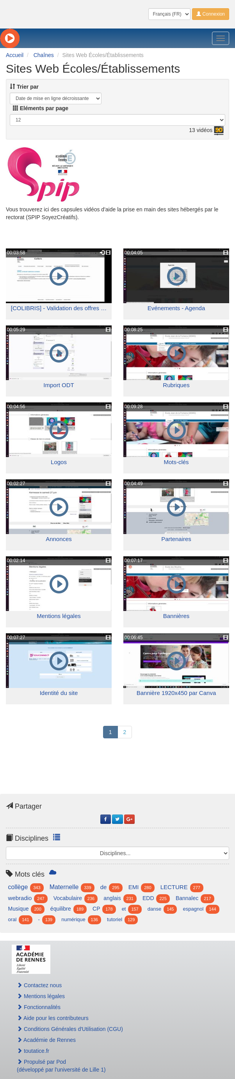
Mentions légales (41, 996)
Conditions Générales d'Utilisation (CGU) (70, 1029)
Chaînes (44, 55)
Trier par (24, 87)
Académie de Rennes (46, 1040)
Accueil (14, 55)
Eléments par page (40, 108)
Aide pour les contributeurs (53, 1018)
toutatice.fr (33, 1051)
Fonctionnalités (39, 1007)
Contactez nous (39, 985)
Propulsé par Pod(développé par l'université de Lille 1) (61, 1066)
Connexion (210, 14)
